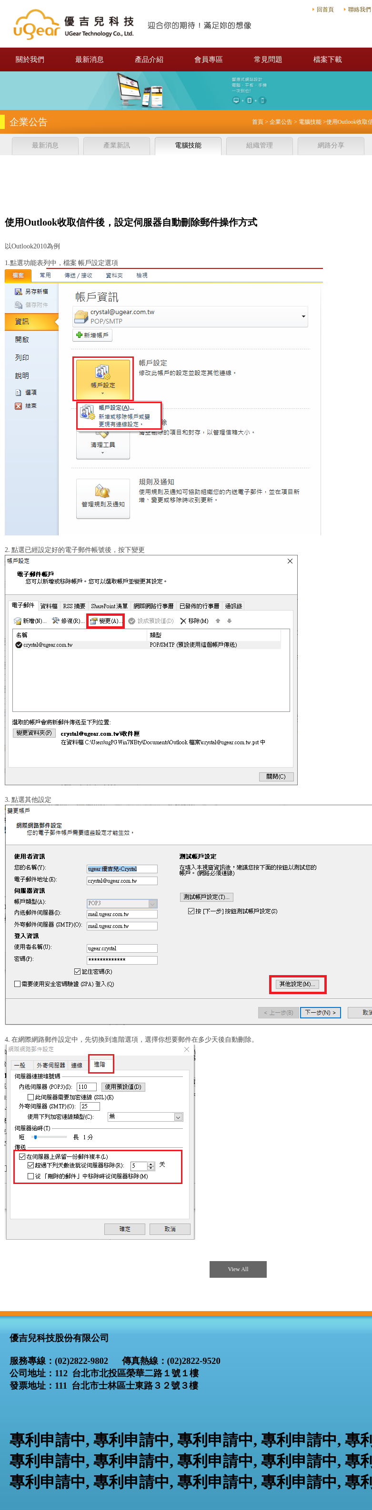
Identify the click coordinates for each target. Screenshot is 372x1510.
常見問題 (268, 59)
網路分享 (331, 145)
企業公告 (281, 121)
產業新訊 (116, 145)
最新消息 (89, 59)
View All (238, 1269)
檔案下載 (327, 59)
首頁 (257, 121)
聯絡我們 (359, 9)
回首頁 (325, 9)
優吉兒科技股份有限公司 (133, 24)
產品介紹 (149, 59)
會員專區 (208, 59)
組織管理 (259, 145)
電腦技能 (310, 121)
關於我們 (30, 59)
